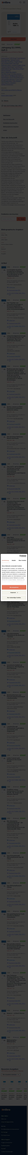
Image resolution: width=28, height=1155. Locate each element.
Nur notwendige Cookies (14, 597)
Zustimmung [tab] (5, 560)
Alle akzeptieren (14, 587)
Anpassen (14, 592)
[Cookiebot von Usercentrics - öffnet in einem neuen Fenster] (19, 556)
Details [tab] (14, 560)
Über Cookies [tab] (22, 560)
